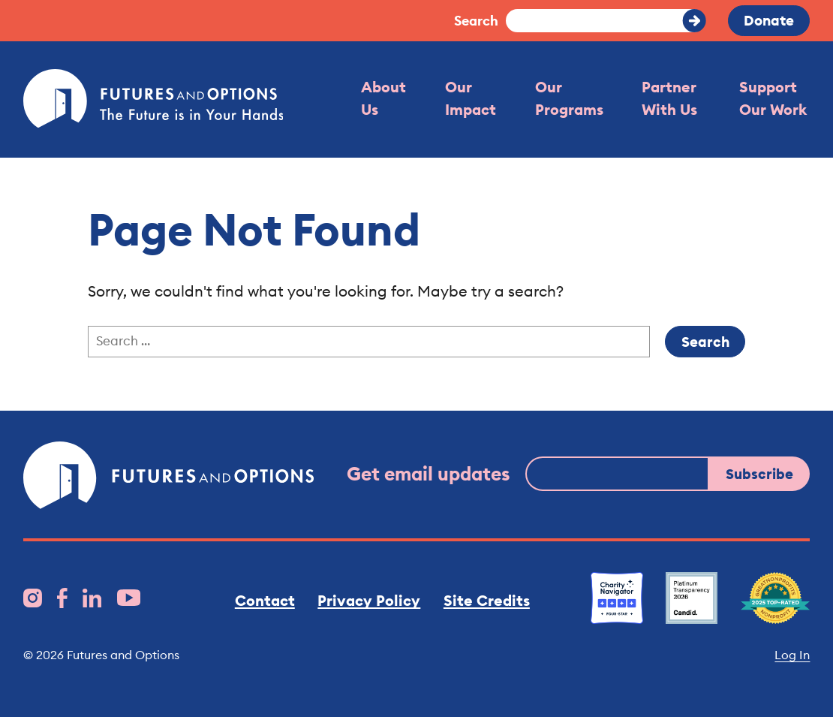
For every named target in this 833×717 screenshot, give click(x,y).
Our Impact (470, 98)
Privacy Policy (368, 600)
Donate (769, 20)
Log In (792, 654)
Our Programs (569, 98)
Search (476, 20)
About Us (383, 98)
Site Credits (487, 600)
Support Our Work (773, 98)
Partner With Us (669, 98)
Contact (265, 600)
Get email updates (428, 474)
